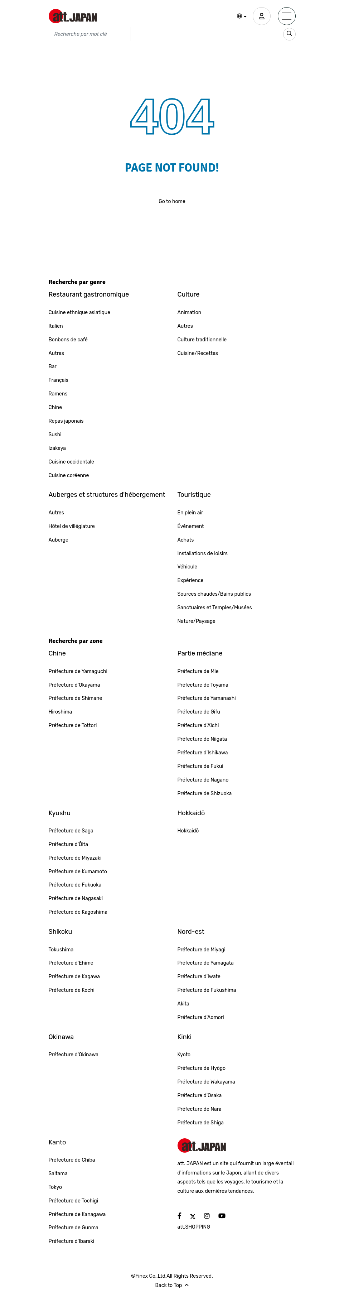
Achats (186, 540)
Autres (56, 353)
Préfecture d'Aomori (201, 1017)
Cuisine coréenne (69, 475)
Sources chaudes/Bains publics (214, 594)
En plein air (190, 513)
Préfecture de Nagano (203, 780)
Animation (190, 312)
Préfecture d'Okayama (74, 685)
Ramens (58, 394)
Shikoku (60, 932)
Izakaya (57, 448)
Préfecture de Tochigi (73, 1201)
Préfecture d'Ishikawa (203, 753)
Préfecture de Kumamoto (78, 872)
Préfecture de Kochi (72, 990)
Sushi (55, 435)
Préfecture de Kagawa (74, 977)
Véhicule (188, 567)
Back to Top (172, 1285)
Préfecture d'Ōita (68, 844)
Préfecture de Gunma (73, 1228)
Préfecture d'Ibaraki (72, 1241)
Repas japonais (66, 421)
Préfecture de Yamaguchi (78, 671)
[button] (242, 16)
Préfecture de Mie (198, 671)
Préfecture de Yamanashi (207, 698)
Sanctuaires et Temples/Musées (215, 608)
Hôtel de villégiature (72, 526)
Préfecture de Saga (71, 831)
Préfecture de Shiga (201, 1123)
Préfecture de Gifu (199, 712)
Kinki (185, 1037)
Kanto (57, 1142)
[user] (262, 16)
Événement (191, 526)
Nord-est (191, 932)
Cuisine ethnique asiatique (80, 312)
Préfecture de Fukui (200, 766)
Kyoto (184, 1055)
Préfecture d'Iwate (199, 977)
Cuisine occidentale (71, 462)
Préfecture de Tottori (73, 725)
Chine (55, 407)
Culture (189, 294)
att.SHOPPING (194, 1227)
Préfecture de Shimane (75, 698)
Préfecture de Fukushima (207, 990)
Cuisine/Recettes (198, 353)
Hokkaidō (191, 813)
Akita (183, 1004)
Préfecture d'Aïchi (198, 725)
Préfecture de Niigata (202, 739)
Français (58, 380)
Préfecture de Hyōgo (202, 1068)
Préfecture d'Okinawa (74, 1055)
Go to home (172, 201)
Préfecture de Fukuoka (75, 885)
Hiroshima (60, 712)
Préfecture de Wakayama (206, 1082)
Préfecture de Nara (200, 1109)
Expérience (191, 580)
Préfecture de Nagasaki (76, 898)
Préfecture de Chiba (72, 1160)
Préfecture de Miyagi (202, 950)
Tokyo (55, 1187)
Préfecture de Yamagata (206, 963)
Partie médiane (200, 653)
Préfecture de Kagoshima (78, 912)
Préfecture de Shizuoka (205, 794)
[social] (179, 1216)
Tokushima (61, 950)
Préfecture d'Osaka (200, 1095)
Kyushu (60, 813)
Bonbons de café (68, 340)
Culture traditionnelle (202, 340)
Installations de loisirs (203, 554)
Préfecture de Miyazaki (75, 858)
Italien (56, 326)
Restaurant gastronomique (89, 294)
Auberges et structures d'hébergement (107, 495)
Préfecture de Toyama (203, 685)
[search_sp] (289, 34)
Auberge (58, 540)
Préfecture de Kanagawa (77, 1214)
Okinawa (61, 1037)
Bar (53, 367)
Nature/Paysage (196, 621)
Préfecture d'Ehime (71, 963)
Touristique (194, 495)
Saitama (58, 1174)
